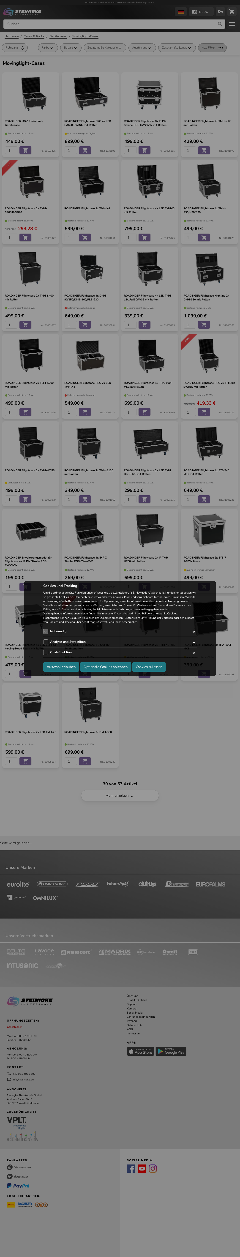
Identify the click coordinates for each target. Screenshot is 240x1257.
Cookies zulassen (149, 667)
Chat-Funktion (61, 652)
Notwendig (58, 631)
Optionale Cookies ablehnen (106, 667)
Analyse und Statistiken (68, 642)
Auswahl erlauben (61, 667)
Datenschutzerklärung (128, 614)
